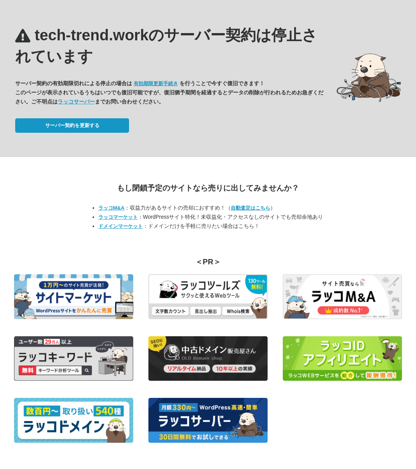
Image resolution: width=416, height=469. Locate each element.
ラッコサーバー (76, 102)
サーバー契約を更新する (72, 125)
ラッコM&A (111, 208)
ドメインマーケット (120, 226)
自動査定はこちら (250, 208)
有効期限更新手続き (156, 83)
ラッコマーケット (118, 217)
